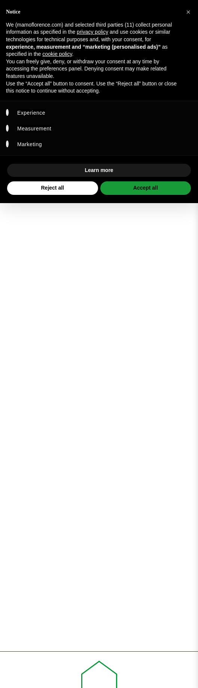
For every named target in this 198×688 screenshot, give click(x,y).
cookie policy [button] (57, 54)
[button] (188, 12)
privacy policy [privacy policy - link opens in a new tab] (92, 32)
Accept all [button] (145, 188)
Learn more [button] (99, 170)
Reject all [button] (52, 188)
